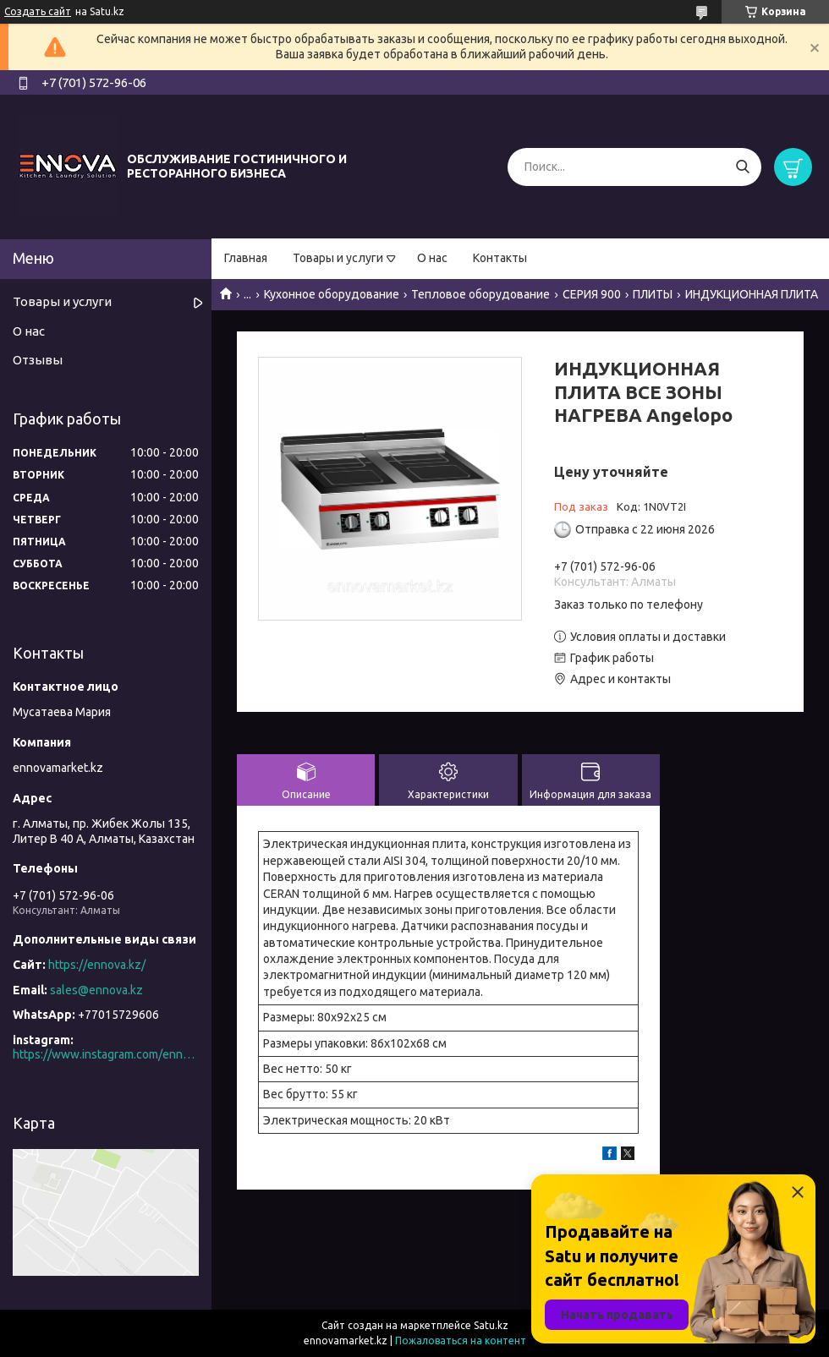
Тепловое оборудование (480, 294)
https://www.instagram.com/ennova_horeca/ (106, 1054)
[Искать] (742, 167)
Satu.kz (491, 1325)
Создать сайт (37, 11)
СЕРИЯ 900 (592, 294)
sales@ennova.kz (96, 990)
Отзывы (38, 360)
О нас (432, 258)
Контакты (500, 258)
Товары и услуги (338, 258)
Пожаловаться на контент (460, 1340)
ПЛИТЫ (653, 294)
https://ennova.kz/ (96, 964)
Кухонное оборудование (331, 294)
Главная (245, 258)
